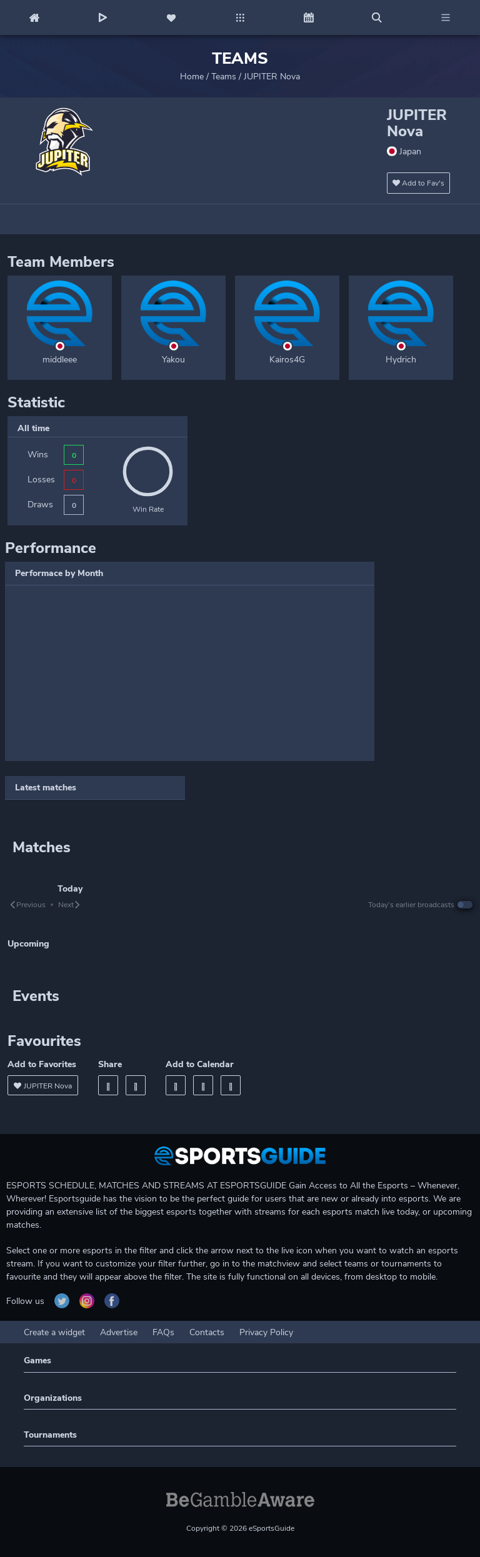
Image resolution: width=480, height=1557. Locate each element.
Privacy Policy (266, 1332)
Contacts (206, 1332)
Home (192, 76)
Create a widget (54, 1332)
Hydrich (401, 360)
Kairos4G (287, 360)
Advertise (119, 1332)
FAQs (163, 1332)
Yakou (173, 360)
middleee (59, 360)
